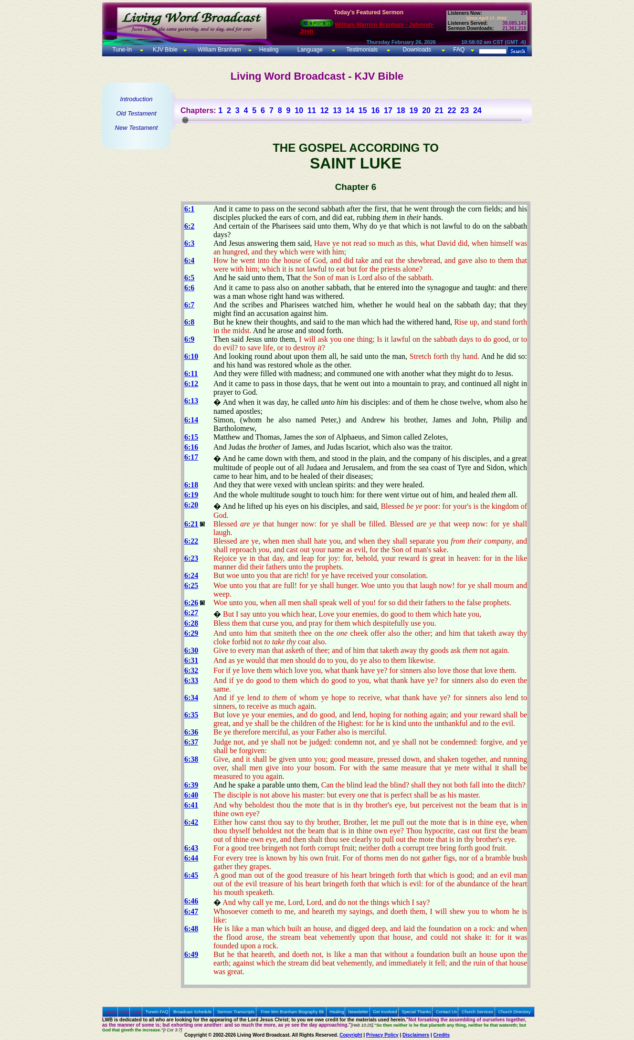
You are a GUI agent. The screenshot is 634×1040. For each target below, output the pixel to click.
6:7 (189, 305)
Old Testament (136, 113)
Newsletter (358, 1011)
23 (464, 110)
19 (413, 110)
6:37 (191, 742)
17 (388, 110)
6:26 (191, 603)
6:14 (191, 420)
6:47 (191, 911)
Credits (441, 1035)
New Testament (136, 127)
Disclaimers (415, 1035)
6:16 (191, 447)
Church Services (477, 1011)
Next (137, 1011)
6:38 (191, 759)
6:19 (191, 495)
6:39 (191, 785)
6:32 (191, 670)
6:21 (191, 524)
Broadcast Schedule (192, 1011)
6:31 (191, 660)
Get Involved (385, 1011)
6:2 (189, 226)
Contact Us (446, 1011)
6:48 (191, 928)
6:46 (191, 901)
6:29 (191, 633)
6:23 (191, 558)
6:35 (191, 715)
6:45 (191, 875)
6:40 (191, 795)
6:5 (189, 277)
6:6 (189, 288)
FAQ (459, 49)
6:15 (191, 437)
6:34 (191, 697)
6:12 (191, 383)
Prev (124, 1011)
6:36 (191, 732)
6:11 (191, 373)
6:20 (191, 505)
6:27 (191, 613)
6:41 (191, 805)
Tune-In (122, 49)
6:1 (189, 209)
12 (324, 110)
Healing (267, 49)
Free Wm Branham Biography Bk (292, 1011)
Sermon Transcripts (235, 1011)
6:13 (191, 401)
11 (311, 110)
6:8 (189, 322)
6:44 (191, 858)
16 (375, 110)
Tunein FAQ (157, 1011)
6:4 (189, 260)
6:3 (189, 243)
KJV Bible (164, 49)
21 (439, 110)
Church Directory (514, 1011)
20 (426, 110)
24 (477, 110)
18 (401, 110)
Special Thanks (416, 1011)
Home (111, 1011)
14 (350, 110)
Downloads (417, 49)
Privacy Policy (382, 1035)
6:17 (191, 457)
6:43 (191, 848)
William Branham (218, 49)
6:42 (191, 822)
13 (337, 110)
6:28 (191, 623)
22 (452, 110)
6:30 (191, 650)
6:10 (191, 356)
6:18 (191, 485)
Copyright (350, 1035)
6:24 (191, 575)
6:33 (191, 680)
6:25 (191, 585)
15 (363, 110)
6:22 (191, 541)
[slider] (185, 120)
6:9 (189, 339)
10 (299, 110)
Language (309, 49)
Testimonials (362, 49)
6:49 (191, 954)
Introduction (136, 99)
